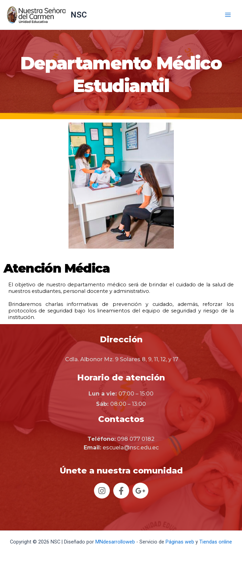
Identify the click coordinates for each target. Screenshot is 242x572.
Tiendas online (215, 542)
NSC (79, 15)
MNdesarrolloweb (115, 542)
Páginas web (180, 542)
